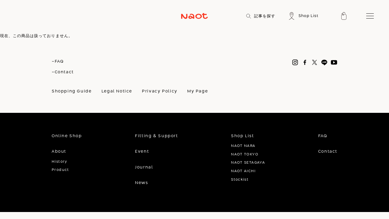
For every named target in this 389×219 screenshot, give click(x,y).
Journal (144, 167)
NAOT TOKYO (244, 154)
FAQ (322, 136)
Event (142, 151)
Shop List (242, 136)
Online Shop (67, 136)
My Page (197, 91)
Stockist (240, 179)
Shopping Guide (72, 91)
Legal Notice (117, 91)
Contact (327, 151)
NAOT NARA (243, 146)
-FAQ (58, 61)
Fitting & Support (156, 136)
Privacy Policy (159, 91)
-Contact (63, 72)
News (141, 183)
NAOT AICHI (243, 171)
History (59, 161)
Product (60, 170)
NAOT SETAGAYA (248, 162)
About (59, 151)
